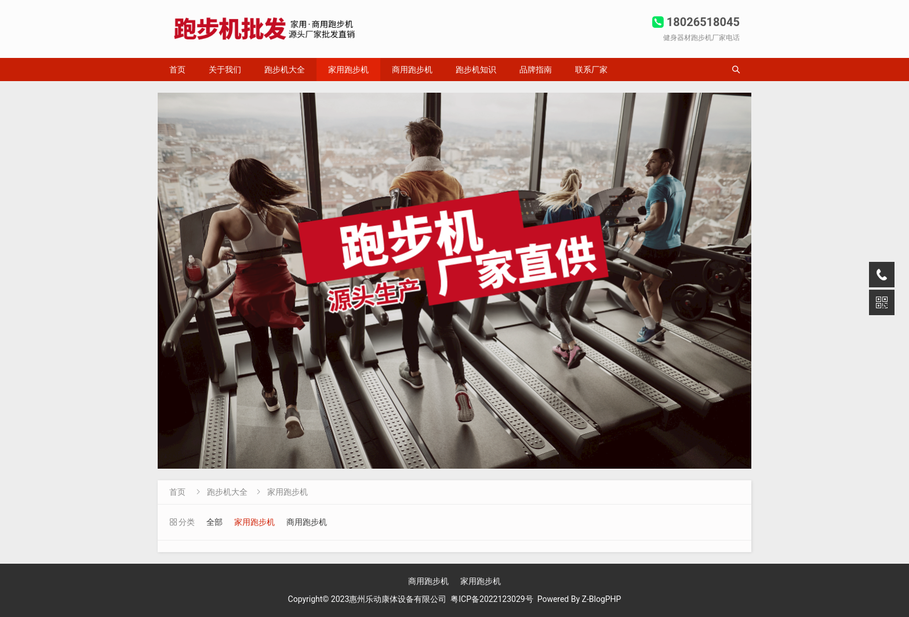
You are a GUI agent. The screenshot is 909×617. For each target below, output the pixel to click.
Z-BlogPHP (601, 599)
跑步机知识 (476, 69)
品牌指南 (535, 69)
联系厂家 (591, 69)
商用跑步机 (412, 69)
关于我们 (225, 69)
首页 (177, 69)
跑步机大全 (284, 69)
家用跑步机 (348, 69)
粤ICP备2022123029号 (491, 599)
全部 (214, 522)
